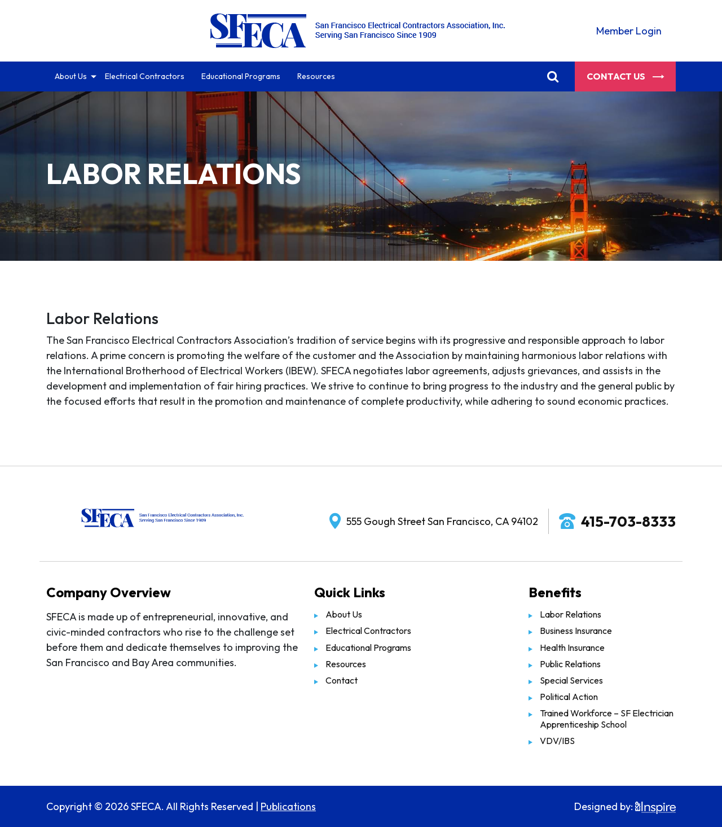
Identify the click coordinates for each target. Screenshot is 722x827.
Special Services (571, 680)
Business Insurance (576, 630)
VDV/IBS (557, 740)
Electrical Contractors (144, 76)
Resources (316, 76)
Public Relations (570, 664)
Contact (341, 680)
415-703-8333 (628, 521)
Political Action (569, 696)
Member (629, 30)
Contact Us (625, 76)
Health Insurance (572, 647)
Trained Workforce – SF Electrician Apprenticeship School (606, 718)
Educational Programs (240, 76)
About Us (71, 76)
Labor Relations (570, 614)
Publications (288, 806)
